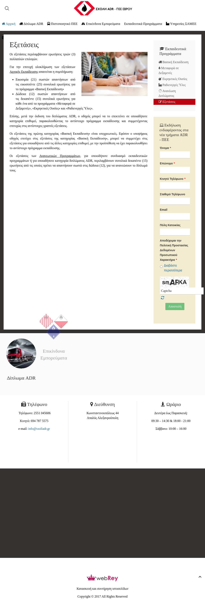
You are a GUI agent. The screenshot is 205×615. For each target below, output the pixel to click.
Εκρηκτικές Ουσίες (173, 79)
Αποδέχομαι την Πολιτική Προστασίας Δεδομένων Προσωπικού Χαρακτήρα (174, 250)
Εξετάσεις (167, 101)
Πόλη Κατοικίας (170, 225)
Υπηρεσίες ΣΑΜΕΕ (181, 24)
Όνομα (165, 148)
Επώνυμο (167, 163)
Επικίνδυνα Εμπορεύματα (100, 24)
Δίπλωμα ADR (31, 24)
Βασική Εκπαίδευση (174, 62)
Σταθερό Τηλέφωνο (172, 194)
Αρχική (8, 24)
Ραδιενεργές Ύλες (172, 85)
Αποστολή (175, 306)
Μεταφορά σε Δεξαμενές (169, 70)
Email (163, 209)
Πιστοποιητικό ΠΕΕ (62, 24)
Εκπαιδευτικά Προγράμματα (143, 24)
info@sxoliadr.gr (39, 428)
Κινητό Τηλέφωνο (173, 178)
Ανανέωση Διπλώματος (167, 93)
